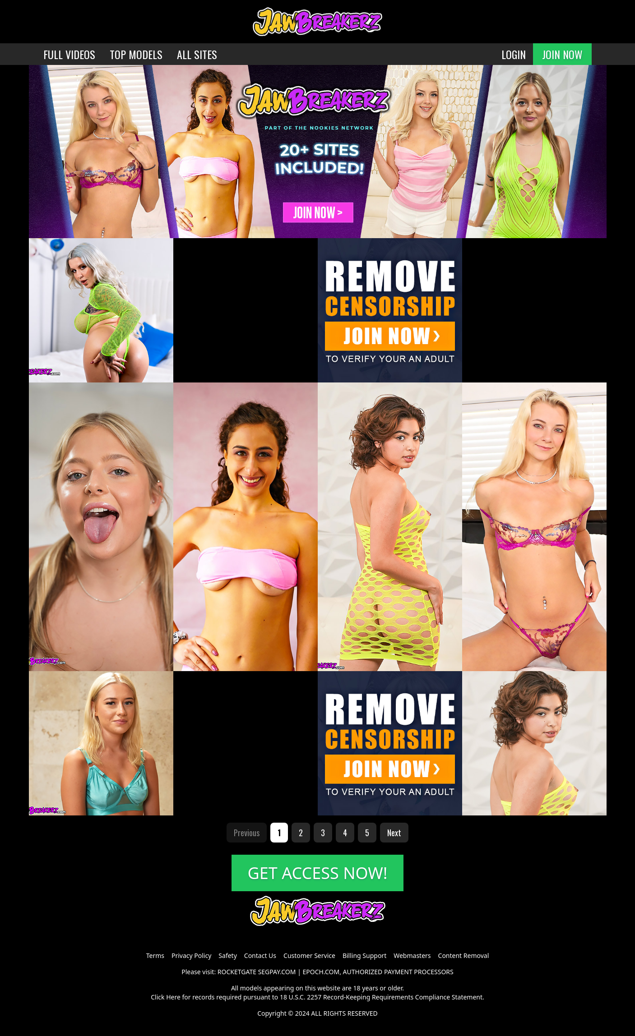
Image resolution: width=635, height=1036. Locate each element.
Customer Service (309, 955)
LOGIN (513, 54)
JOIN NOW (562, 54)
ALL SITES (197, 54)
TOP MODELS (136, 54)
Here (173, 997)
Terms (155, 955)
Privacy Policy (191, 955)
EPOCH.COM (321, 971)
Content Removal (463, 955)
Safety (227, 955)
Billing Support (364, 955)
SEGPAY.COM (277, 971)
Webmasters (412, 955)
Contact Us (260, 955)
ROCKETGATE (237, 971)
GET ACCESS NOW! (318, 873)
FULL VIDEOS (69, 54)
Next (394, 832)
